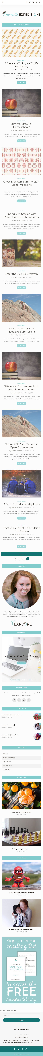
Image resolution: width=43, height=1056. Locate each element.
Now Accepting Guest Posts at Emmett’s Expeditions (21, 657)
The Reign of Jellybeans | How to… (21, 849)
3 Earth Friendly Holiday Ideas (21, 505)
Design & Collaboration (9, 757)
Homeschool (21, 60)
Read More (21, 82)
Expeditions (6, 761)
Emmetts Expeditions (18, 70)
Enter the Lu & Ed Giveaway (21, 274)
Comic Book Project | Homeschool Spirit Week (21, 892)
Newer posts (21, 554)
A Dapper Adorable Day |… (9, 725)
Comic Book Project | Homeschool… (11, 715)
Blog (4, 753)
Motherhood (6, 769)
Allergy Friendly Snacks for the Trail (21, 812)
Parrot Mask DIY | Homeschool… (10, 735)
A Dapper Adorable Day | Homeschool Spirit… (21, 929)
